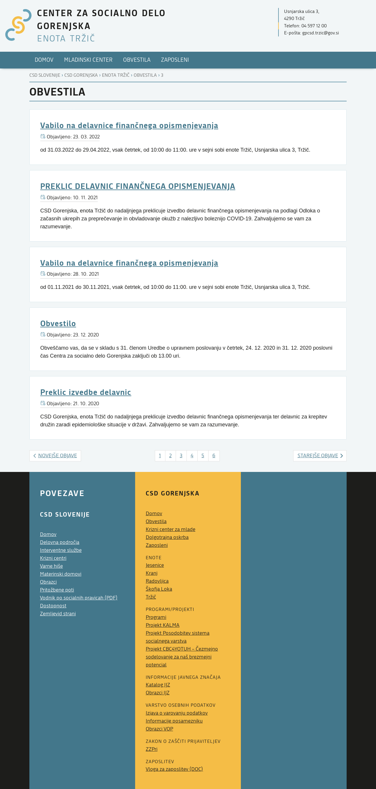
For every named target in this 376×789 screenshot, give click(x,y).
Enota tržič (116, 75)
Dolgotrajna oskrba (167, 537)
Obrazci (48, 582)
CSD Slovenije (44, 75)
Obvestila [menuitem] (136, 60)
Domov (48, 534)
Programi (156, 617)
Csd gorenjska (81, 75)
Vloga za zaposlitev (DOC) (174, 769)
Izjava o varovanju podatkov (177, 713)
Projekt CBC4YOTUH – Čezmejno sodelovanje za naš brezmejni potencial (182, 657)
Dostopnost (53, 606)
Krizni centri (53, 558)
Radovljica (157, 581)
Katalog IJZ (158, 685)
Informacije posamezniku (174, 721)
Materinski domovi (60, 574)
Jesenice (155, 565)
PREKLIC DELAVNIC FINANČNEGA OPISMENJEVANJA (137, 186)
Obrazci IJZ (157, 693)
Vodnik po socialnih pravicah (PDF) (79, 598)
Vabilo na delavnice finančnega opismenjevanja (129, 125)
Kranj (151, 573)
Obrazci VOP (159, 729)
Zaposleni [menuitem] (175, 60)
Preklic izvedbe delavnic (85, 392)
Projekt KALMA (162, 625)
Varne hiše (51, 566)
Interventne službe (61, 550)
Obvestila (145, 75)
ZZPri (151, 749)
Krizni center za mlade (170, 529)
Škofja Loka (159, 589)
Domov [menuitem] (44, 60)
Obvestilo (58, 323)
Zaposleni (157, 545)
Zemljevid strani (58, 614)
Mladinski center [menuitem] (88, 60)
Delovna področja (59, 542)
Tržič (151, 597)
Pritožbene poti (57, 590)
